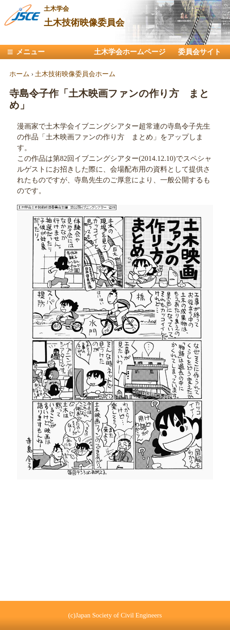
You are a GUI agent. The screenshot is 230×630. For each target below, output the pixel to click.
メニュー (30, 52)
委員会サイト (199, 52)
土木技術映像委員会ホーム (75, 74)
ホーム (19, 74)
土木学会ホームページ (130, 52)
